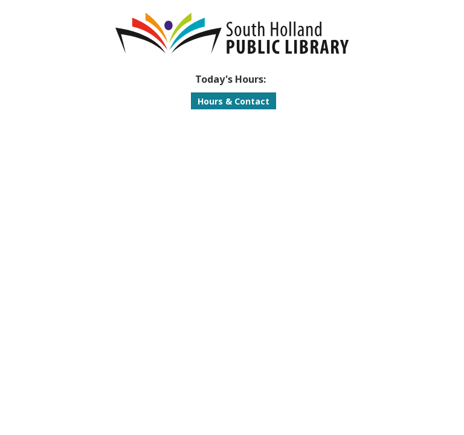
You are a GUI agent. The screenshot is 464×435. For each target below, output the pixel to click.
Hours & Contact (233, 101)
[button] (230, 79)
